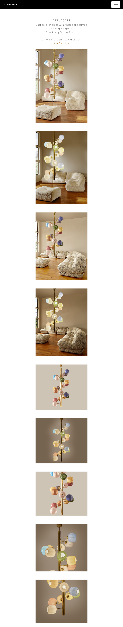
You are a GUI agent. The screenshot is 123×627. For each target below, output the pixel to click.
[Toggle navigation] (115, 4)
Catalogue (9, 4)
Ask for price (61, 43)
